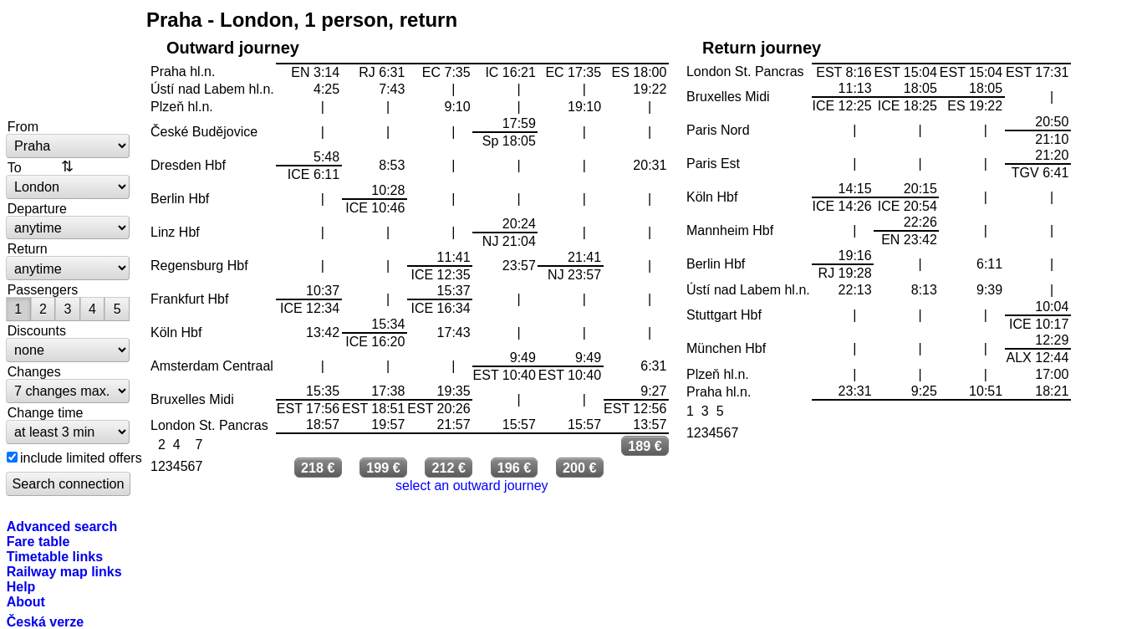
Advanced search (62, 526)
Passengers (43, 289)
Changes (34, 371)
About (26, 601)
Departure (37, 208)
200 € (580, 467)
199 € (383, 467)
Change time (46, 412)
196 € (514, 467)
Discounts (37, 330)
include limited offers (81, 457)
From (23, 126)
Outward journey (232, 47)
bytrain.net (68, 60)
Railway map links (64, 571)
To (15, 167)
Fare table (38, 541)
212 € (449, 467)
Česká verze (45, 621)
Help (21, 586)
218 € (318, 467)
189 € (645, 445)
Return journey (761, 47)
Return (28, 248)
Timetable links (55, 556)
